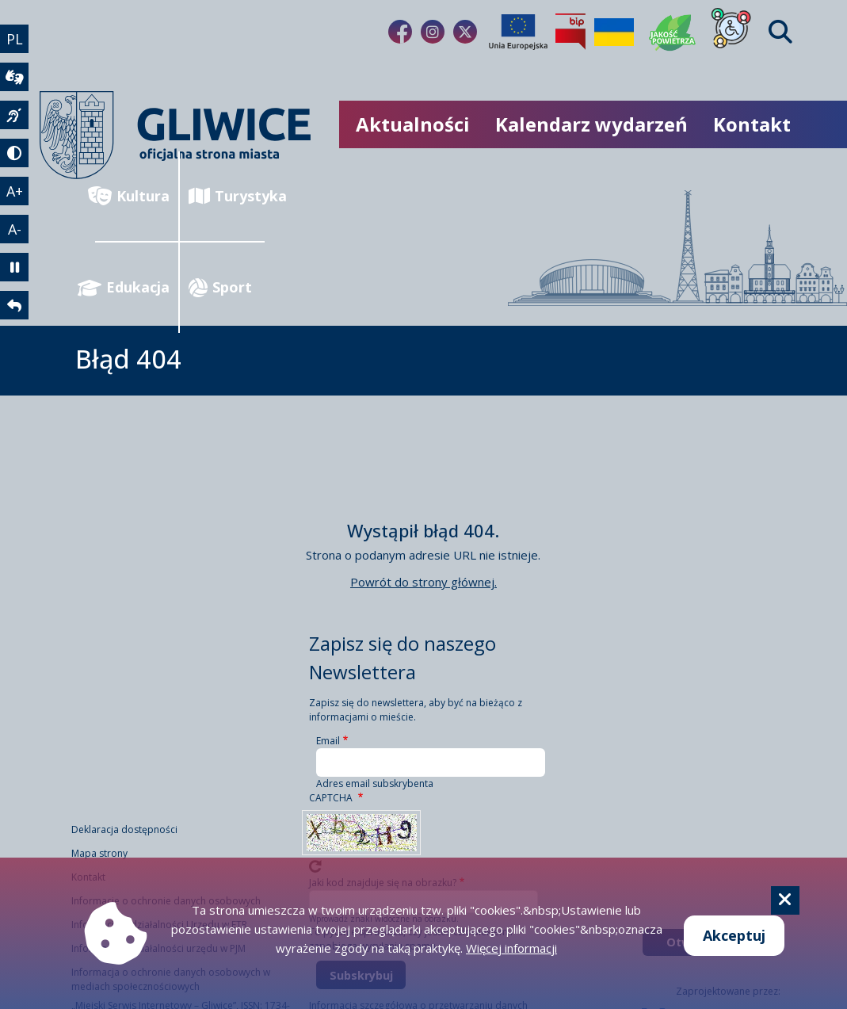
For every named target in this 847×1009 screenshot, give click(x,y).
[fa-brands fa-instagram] (432, 32)
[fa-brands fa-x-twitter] (465, 32)
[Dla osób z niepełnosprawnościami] (731, 32)
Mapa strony (99, 853)
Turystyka (227, 196)
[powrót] (14, 305)
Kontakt (752, 124)
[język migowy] (14, 115)
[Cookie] (785, 900)
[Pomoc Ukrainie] (614, 32)
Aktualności (413, 124)
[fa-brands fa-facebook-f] (400, 32)
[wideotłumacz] (14, 77)
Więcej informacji (511, 948)
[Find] (780, 32)
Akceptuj (734, 935)
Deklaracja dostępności (124, 829)
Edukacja (132, 287)
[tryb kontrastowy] (14, 153)
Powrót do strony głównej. (423, 582)
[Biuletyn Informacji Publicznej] (570, 32)
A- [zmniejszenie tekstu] (14, 229)
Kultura (132, 196)
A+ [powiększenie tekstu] (14, 191)
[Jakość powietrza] (673, 32)
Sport (220, 287)
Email (328, 740)
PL (14, 38)
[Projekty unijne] (518, 32)
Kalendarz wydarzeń (591, 124)
